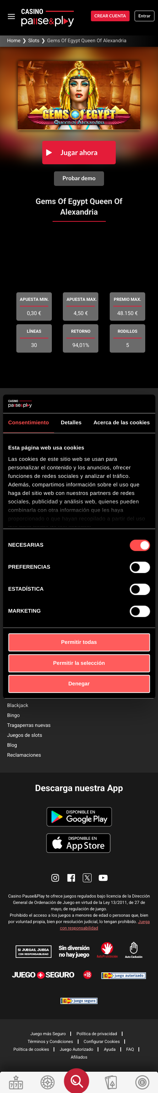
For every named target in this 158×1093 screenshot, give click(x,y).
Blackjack (17, 705)
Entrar (144, 15)
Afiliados (79, 1057)
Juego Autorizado (76, 1049)
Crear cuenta (110, 15)
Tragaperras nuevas (29, 725)
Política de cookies (31, 1049)
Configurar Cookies (102, 1041)
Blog (12, 745)
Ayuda (109, 1049)
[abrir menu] (11, 16)
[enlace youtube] (103, 877)
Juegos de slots (24, 735)
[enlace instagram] (55, 877)
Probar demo (79, 178)
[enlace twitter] (87, 877)
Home (14, 41)
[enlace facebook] (71, 877)
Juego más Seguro (48, 1034)
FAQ (130, 1049)
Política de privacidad (96, 1034)
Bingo (13, 715)
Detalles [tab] (71, 423)
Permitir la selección (79, 663)
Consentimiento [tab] (28, 423)
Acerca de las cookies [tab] (121, 423)
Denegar (78, 684)
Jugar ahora (79, 152)
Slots (33, 41)
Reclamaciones (24, 755)
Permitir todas (79, 642)
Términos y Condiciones (50, 1041)
